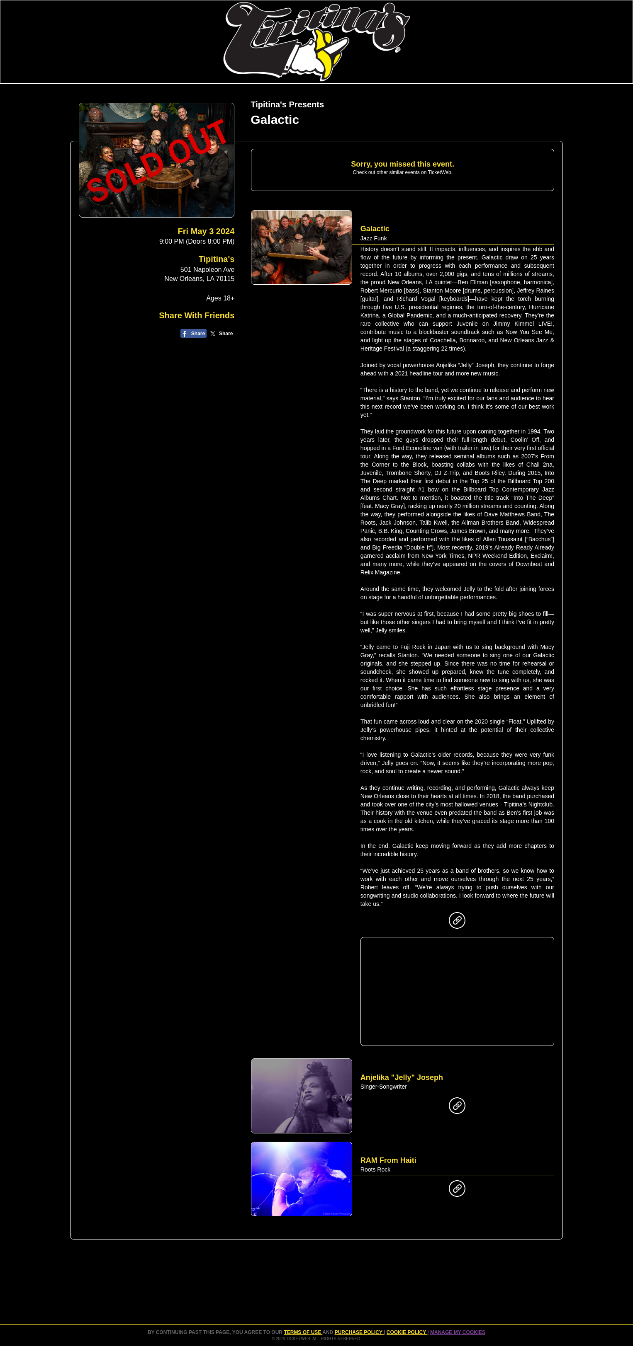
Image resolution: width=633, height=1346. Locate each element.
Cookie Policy (407, 1332)
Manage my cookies (457, 1332)
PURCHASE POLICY (359, 1332)
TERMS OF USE (303, 1332)
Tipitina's (217, 259)
